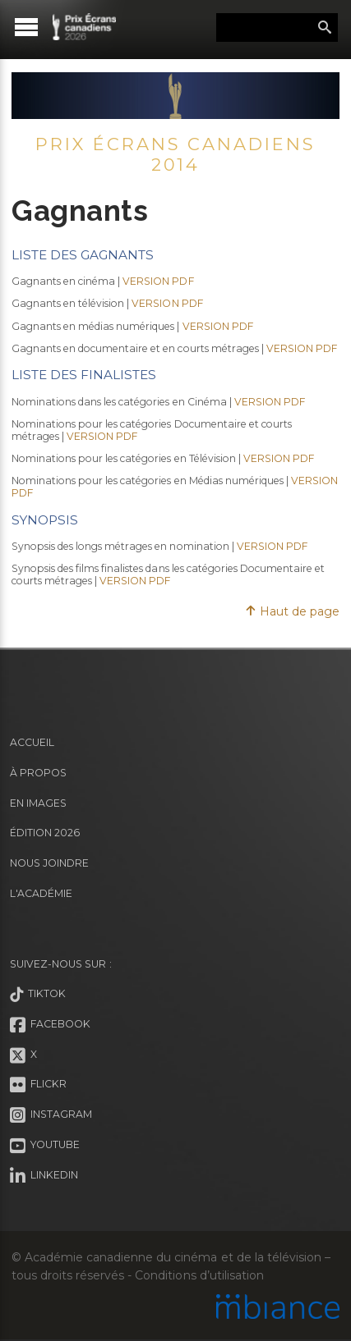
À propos (38, 773)
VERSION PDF (157, 281)
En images (38, 803)
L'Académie (41, 893)
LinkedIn (44, 1176)
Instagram (51, 1115)
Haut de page (292, 611)
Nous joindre (49, 863)
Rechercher (324, 28)
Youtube (45, 1146)
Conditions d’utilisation (199, 1275)
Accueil (32, 742)
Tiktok (38, 994)
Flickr (38, 1085)
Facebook (50, 1025)
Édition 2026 (45, 832)
